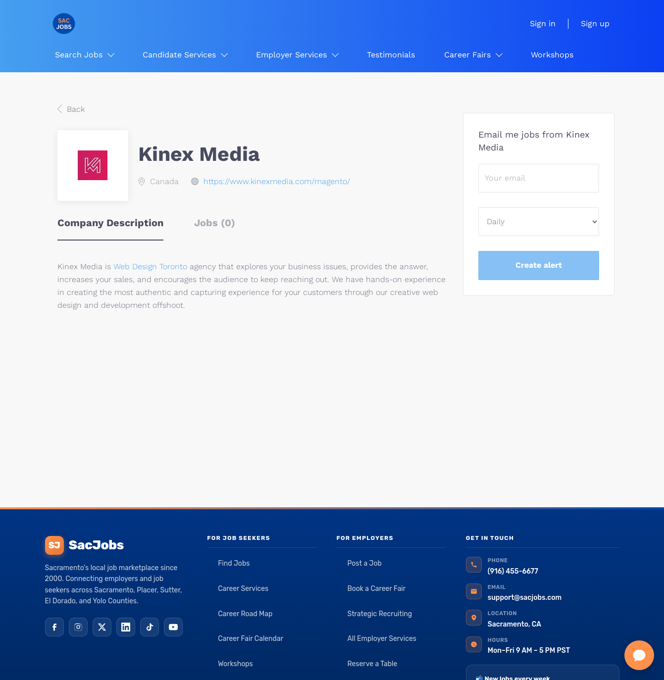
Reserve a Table (372, 664)
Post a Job (364, 563)
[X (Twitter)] (102, 627)
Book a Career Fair (376, 588)
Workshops (235, 664)
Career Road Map (245, 614)
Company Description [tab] (110, 223)
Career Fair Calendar (250, 638)
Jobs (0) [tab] (214, 223)
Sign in (543, 23)
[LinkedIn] (125, 627)
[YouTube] (173, 627)
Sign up (595, 23)
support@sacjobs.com (525, 597)
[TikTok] (149, 627)
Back (74, 109)
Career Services (243, 588)
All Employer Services (381, 638)
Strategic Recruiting (379, 614)
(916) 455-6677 (513, 571)
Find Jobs (234, 563)
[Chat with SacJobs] (639, 655)
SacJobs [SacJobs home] (84, 545)
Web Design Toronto (150, 266)
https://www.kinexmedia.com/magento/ (277, 181)
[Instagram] (78, 627)
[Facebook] (54, 627)
